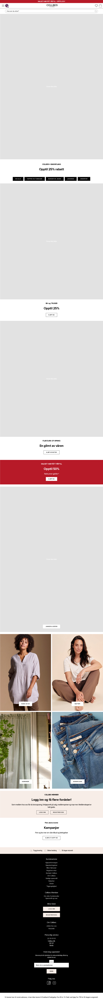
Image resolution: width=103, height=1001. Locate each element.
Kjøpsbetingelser (51, 865)
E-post (51, 961)
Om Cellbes (51, 876)
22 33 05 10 (51, 938)
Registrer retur (52, 871)
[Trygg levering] (36, 850)
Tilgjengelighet (51, 886)
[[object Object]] (51, 909)
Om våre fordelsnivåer (51, 896)
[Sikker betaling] (50, 850)
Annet (51, 884)
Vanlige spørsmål (51, 878)
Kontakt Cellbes (51, 873)
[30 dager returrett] (66, 850)
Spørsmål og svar (51, 898)
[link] (25, 672)
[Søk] (51, 11)
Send (51, 971)
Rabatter (52, 881)
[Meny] (3, 5)
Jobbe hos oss (51, 926)
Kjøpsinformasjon (51, 863)
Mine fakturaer (51, 868)
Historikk (51, 929)
